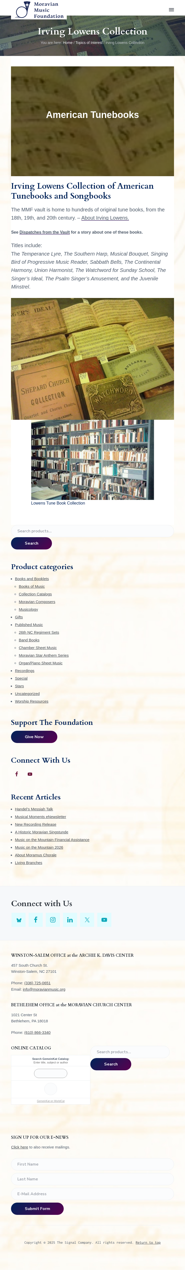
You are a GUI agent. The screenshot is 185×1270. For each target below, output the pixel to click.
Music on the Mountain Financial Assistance (52, 839)
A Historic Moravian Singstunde (41, 832)
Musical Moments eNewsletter (40, 816)
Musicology (28, 609)
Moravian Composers (37, 602)
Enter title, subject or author (51, 1062)
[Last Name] (92, 1179)
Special (21, 678)
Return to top (148, 1242)
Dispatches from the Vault (44, 232)
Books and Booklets (32, 579)
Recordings (24, 670)
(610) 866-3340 (37, 1032)
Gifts (19, 617)
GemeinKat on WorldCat (50, 1101)
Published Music (29, 624)
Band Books (29, 640)
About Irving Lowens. (105, 218)
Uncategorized (27, 693)
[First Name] (92, 1164)
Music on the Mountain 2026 (39, 847)
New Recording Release (35, 824)
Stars (19, 686)
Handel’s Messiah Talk (34, 809)
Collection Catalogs (35, 594)
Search (31, 543)
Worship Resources (31, 701)
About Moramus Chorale (36, 855)
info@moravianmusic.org (44, 989)
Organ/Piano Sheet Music (40, 663)
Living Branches (28, 862)
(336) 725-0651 (37, 983)
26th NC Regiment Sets (39, 632)
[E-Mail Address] (92, 1194)
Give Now (34, 737)
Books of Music (32, 586)
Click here (19, 1147)
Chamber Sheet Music (38, 647)
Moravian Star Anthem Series (44, 655)
